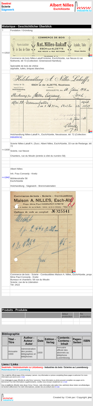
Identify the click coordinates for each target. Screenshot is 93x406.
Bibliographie (11, 333)
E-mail (57, 387)
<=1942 (6, 177)
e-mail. (22, 377)
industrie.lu (15, 137)
